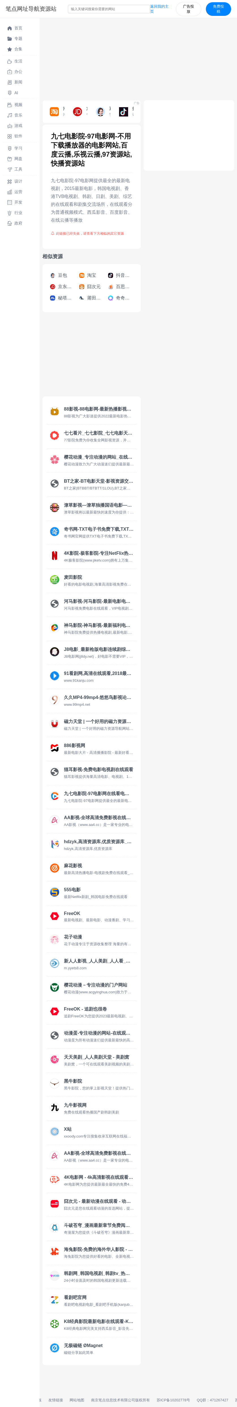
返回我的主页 (159, 9)
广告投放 (188, 9)
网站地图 (77, 1400)
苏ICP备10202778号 (173, 1400)
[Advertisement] (138, 57)
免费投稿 (218, 9)
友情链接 (55, 1400)
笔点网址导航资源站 (31, 9)
